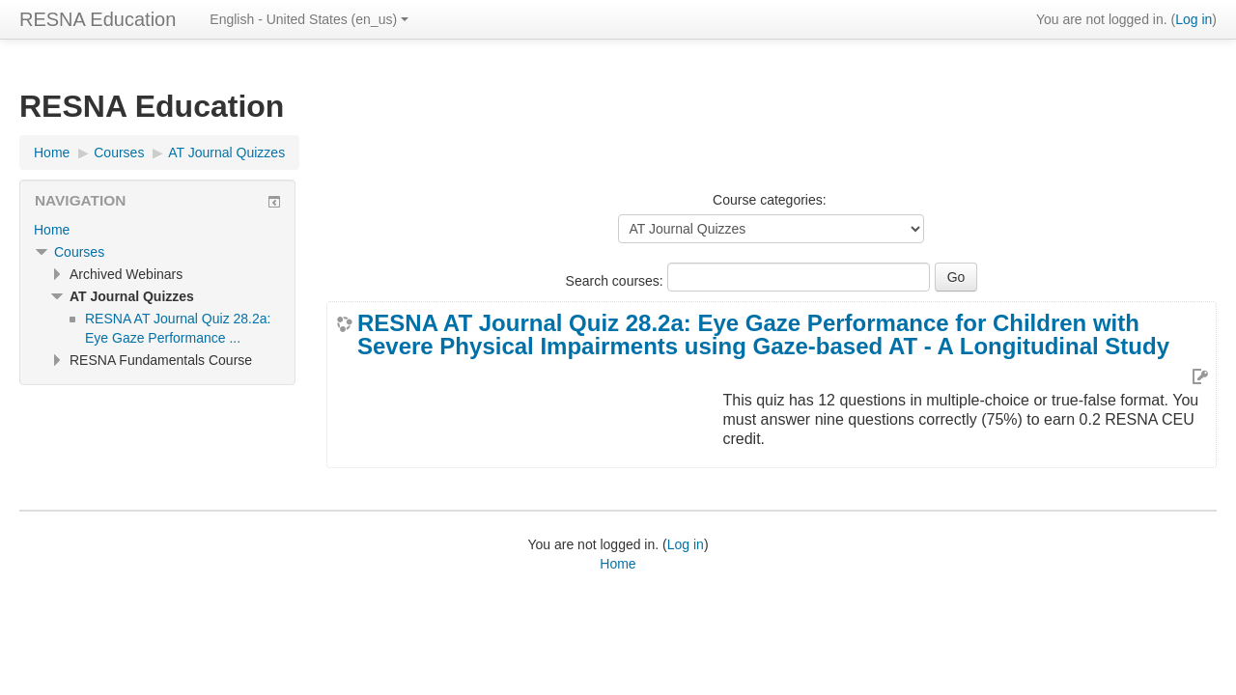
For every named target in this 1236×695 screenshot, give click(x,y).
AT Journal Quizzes (226, 152)
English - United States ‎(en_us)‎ (309, 19)
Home (52, 152)
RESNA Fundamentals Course (161, 360)
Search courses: (616, 281)
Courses (119, 152)
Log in (1193, 19)
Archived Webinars (126, 274)
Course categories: (770, 200)
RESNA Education (97, 19)
